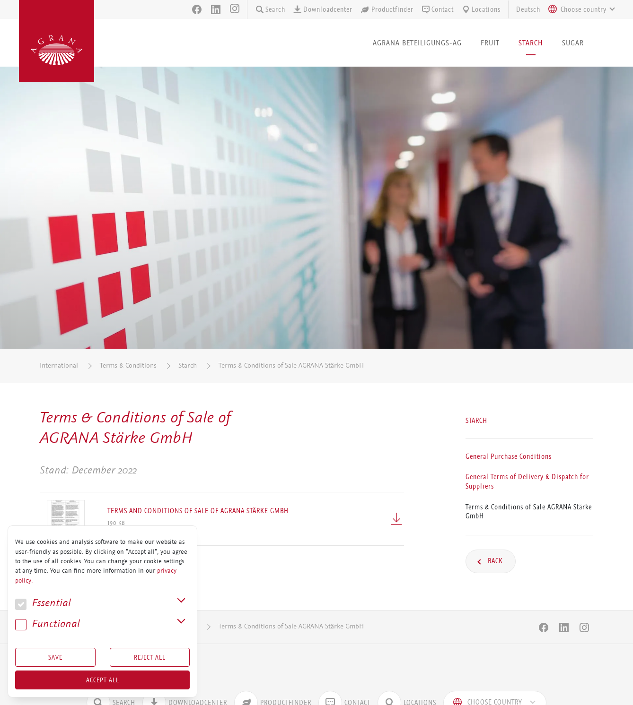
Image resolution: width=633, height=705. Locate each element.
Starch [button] (531, 43)
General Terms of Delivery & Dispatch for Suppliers (527, 481)
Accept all (102, 680)
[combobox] (579, 9)
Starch (187, 365)
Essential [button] (43, 603)
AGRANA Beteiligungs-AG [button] (417, 43)
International (59, 365)
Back (494, 561)
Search (270, 9)
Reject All (150, 657)
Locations (481, 9)
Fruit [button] (490, 43)
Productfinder (386, 9)
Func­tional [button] (47, 624)
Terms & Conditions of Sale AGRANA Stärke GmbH (291, 365)
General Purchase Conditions (509, 456)
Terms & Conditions (128, 365)
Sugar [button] (573, 43)
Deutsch (528, 9)
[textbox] (584, 9)
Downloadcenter (322, 9)
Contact (437, 9)
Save (55, 657)
